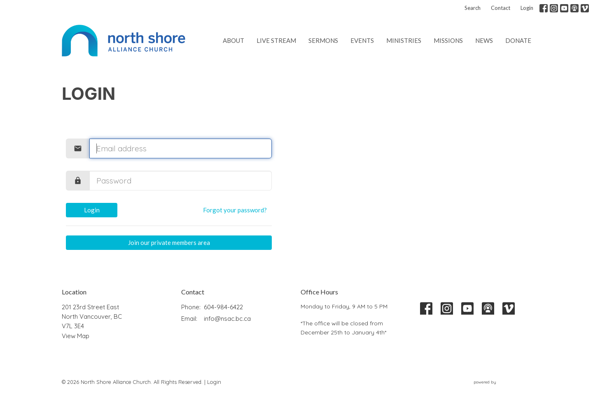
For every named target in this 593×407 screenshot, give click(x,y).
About (233, 40)
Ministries (403, 40)
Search (473, 8)
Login (527, 8)
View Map (75, 336)
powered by (502, 382)
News (484, 40)
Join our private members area (169, 242)
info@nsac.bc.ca (227, 318)
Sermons (323, 40)
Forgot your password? (235, 210)
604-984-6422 (223, 307)
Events (362, 40)
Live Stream (276, 40)
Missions (448, 40)
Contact (500, 8)
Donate (518, 40)
